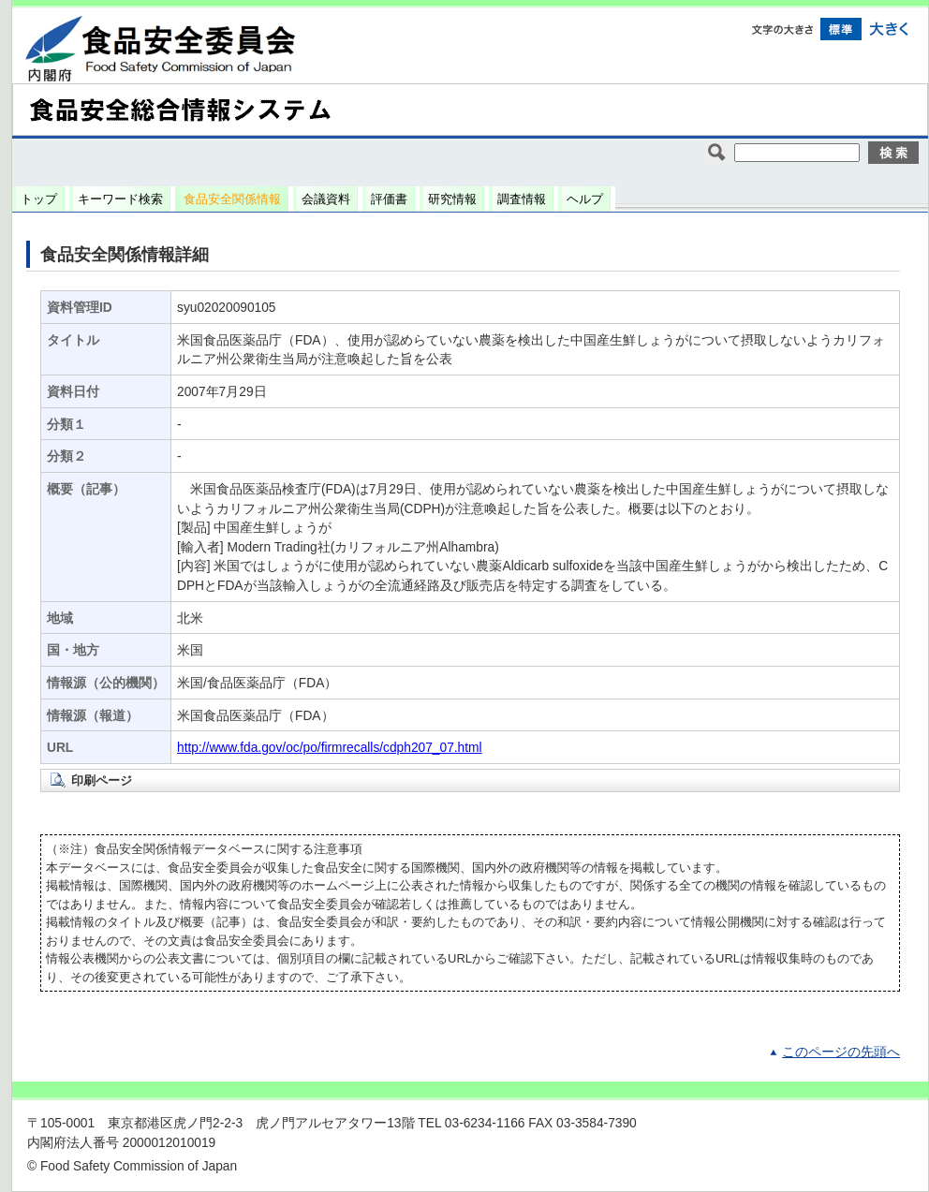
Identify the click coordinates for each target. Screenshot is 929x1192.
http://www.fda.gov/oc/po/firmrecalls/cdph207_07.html (329, 748)
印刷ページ (101, 780)
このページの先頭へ (841, 1052)
